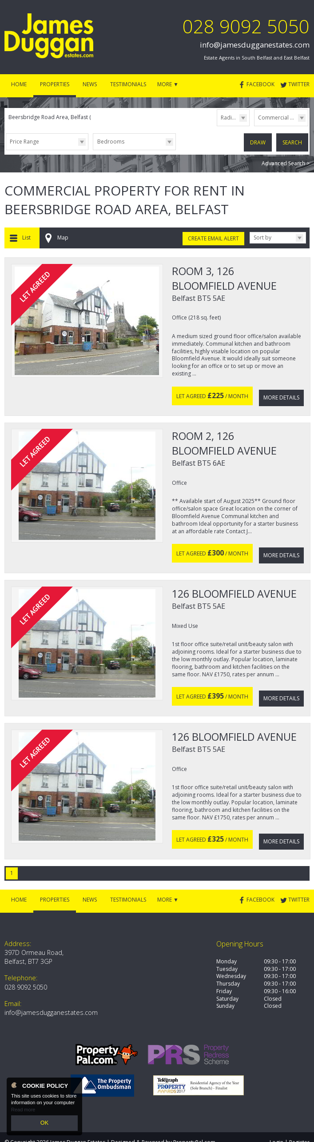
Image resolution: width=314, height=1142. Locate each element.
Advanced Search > (286, 161)
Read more (23, 1111)
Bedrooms (110, 141)
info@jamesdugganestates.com (255, 45)
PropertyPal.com (194, 1123)
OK (44, 1123)
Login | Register (290, 1123)
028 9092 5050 (246, 26)
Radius (229, 117)
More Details (281, 392)
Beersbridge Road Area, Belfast (51, 117)
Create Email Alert (213, 236)
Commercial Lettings (283, 117)
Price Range (24, 141)
